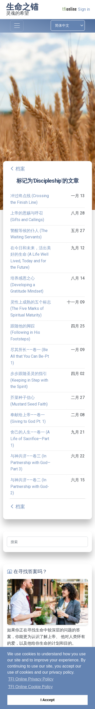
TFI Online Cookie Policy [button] (30, 687)
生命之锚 (22, 7)
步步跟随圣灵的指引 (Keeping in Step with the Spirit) (29, 380)
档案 (20, 169)
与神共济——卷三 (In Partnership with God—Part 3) (30, 462)
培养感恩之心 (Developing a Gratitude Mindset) (26, 285)
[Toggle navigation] (17, 26)
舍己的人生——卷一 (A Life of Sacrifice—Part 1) (30, 438)
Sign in (84, 9)
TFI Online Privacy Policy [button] (30, 679)
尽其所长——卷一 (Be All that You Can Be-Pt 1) (29, 356)
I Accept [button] (47, 700)
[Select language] (68, 25)
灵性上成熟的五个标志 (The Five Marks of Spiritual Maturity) (30, 308)
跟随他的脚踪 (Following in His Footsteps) (25, 332)
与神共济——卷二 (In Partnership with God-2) (29, 486)
